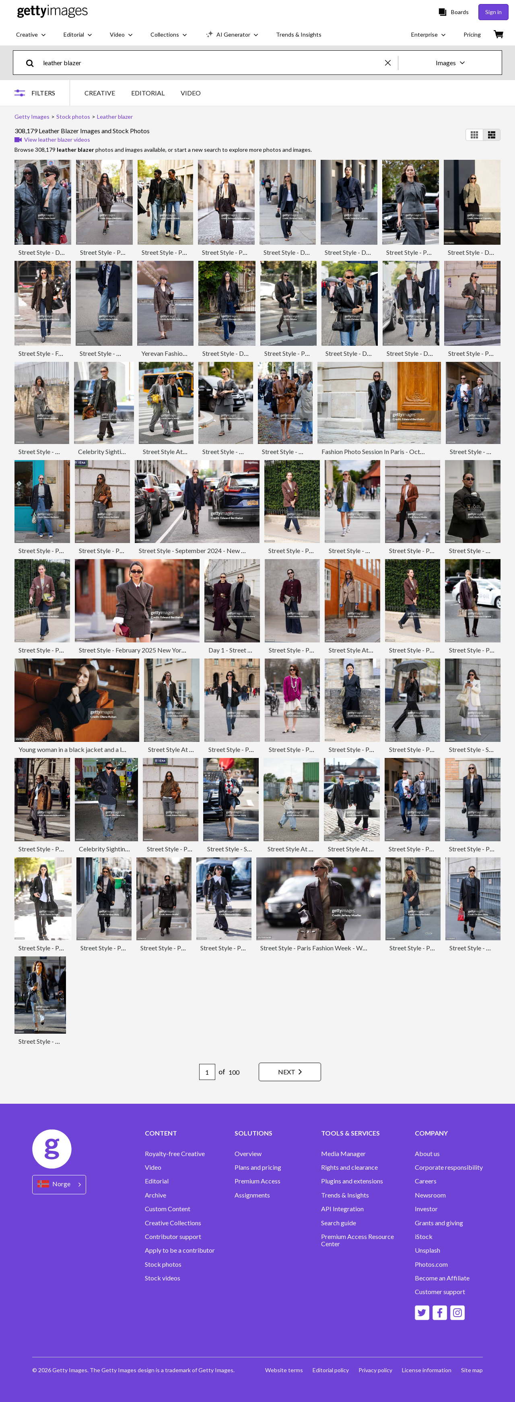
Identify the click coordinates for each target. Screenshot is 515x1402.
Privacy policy (375, 1370)
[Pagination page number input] (207, 1072)
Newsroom (430, 1195)
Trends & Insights (345, 1195)
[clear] (391, 62)
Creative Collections (173, 1222)
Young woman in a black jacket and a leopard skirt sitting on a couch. (112, 749)
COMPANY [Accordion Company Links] (431, 1133)
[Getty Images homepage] (52, 12)
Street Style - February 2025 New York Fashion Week (152, 650)
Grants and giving (439, 1222)
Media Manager (343, 1153)
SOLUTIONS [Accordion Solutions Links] (253, 1133)
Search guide (338, 1222)
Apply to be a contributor (180, 1250)
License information (426, 1370)
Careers (426, 1181)
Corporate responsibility (449, 1167)
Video (153, 1167)
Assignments (252, 1195)
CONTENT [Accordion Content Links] (161, 1133)
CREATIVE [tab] (99, 93)
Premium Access (257, 1181)
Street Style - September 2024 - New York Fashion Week (217, 550)
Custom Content (167, 1208)
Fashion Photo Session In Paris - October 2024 (385, 451)
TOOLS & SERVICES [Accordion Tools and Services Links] (350, 1133)
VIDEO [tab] (191, 93)
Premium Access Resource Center (357, 1240)
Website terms (284, 1370)
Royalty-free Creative (175, 1153)
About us (427, 1153)
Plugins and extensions (352, 1181)
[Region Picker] (59, 1184)
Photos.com (431, 1264)
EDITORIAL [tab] (148, 93)
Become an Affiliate (442, 1278)
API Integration (342, 1208)
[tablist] (142, 92)
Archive (155, 1195)
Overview (248, 1153)
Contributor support (173, 1236)
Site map (472, 1370)
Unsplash (427, 1250)
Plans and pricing (258, 1167)
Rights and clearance (349, 1167)
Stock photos (163, 1264)
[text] (212, 62)
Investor (426, 1208)
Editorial (157, 1181)
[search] (33, 62)
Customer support (440, 1291)
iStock (424, 1236)
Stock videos (162, 1278)
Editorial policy (331, 1370)
